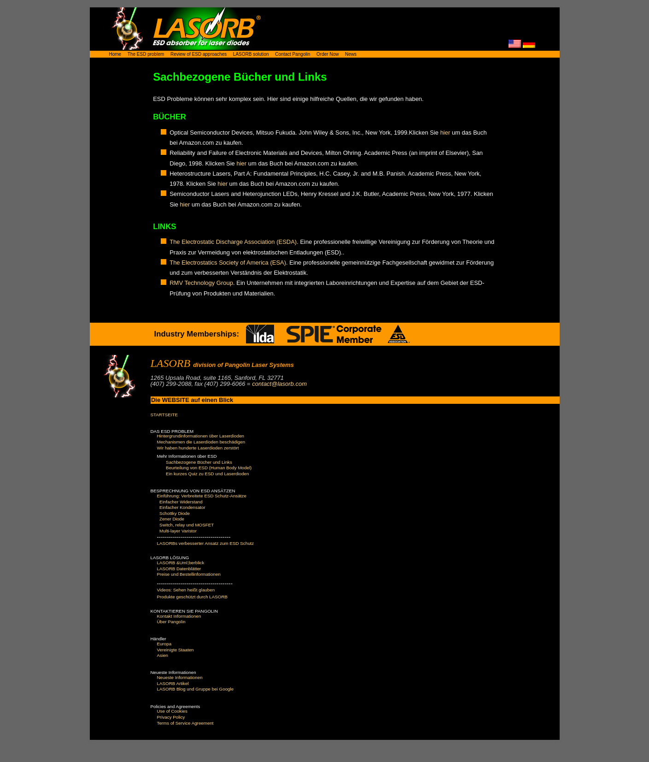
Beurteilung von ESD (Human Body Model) (208, 467)
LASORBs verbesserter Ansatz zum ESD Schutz (205, 543)
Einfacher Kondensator (182, 507)
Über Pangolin (171, 621)
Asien (163, 655)
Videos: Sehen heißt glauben (186, 589)
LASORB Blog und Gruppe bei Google (195, 688)
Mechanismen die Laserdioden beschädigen (201, 441)
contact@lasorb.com (279, 383)
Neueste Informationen (180, 677)
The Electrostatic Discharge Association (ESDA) (233, 241)
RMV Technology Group (201, 282)
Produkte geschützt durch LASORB (192, 596)
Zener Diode (171, 518)
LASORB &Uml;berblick (181, 562)
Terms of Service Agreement (185, 723)
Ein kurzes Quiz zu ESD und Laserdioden (207, 473)
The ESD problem (146, 54)
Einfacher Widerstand (181, 501)
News (351, 54)
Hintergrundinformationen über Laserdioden (201, 435)
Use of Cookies (172, 711)
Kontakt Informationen (179, 616)
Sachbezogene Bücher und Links (199, 462)
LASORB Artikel (173, 683)
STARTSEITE (164, 414)
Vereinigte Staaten (175, 649)
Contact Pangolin (292, 54)
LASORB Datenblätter (179, 568)
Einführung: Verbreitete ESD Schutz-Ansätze (201, 495)
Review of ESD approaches (198, 54)
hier (445, 132)
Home (115, 54)
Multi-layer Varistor (178, 530)
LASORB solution (251, 54)
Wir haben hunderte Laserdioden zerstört (198, 447)
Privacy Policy (171, 717)
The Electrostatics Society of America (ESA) (228, 262)
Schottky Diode (174, 513)
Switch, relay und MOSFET (186, 524)
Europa (164, 643)
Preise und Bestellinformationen (189, 574)
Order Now (327, 54)
